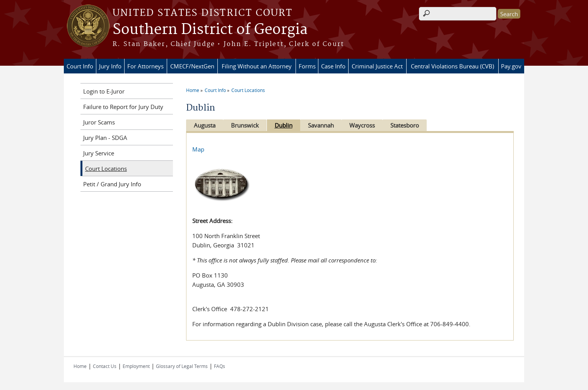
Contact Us (104, 366)
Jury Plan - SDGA (105, 137)
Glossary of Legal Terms (182, 366)
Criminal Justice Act (377, 66)
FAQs (219, 366)
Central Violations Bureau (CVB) (452, 66)
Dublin (287, 125)
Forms (307, 66)
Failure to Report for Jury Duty (123, 107)
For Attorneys (145, 66)
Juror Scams (99, 122)
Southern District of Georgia (210, 30)
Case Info (333, 66)
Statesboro (414, 125)
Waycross (369, 125)
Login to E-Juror (104, 91)
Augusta (204, 125)
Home (192, 90)
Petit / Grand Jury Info (112, 184)
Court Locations (248, 90)
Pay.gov (511, 66)
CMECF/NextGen (192, 66)
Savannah (326, 125)
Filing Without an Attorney (257, 66)
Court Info (80, 66)
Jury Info (110, 66)
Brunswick (247, 125)
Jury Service (98, 153)
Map (198, 149)
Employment (136, 366)
